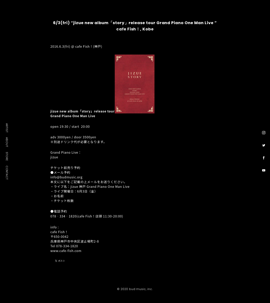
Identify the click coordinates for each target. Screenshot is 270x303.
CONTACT (7, 173)
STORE (7, 156)
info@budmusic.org (66, 177)
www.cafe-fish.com (65, 250)
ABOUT (7, 142)
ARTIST (7, 127)
